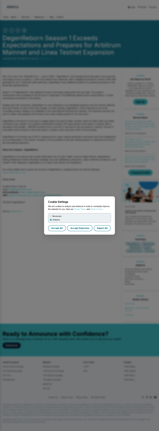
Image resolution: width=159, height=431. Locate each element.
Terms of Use (96, 209)
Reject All (102, 228)
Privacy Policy (80, 209)
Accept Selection (79, 228)
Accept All (57, 228)
